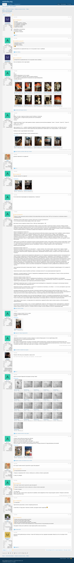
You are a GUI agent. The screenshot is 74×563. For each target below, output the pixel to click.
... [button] (8, 14)
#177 (70, 38)
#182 (70, 171)
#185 (70, 311)
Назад (4, 14)
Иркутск (11, 49)
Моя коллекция (7, 11)
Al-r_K (4, 12)
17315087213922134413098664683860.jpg (52, 105)
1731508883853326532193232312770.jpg (61, 105)
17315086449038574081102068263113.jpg (22, 105)
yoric (8, 160)
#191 (70, 480)
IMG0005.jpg (26, 389)
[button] (12, 4)
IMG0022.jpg (46, 419)
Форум (4, 4)
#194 (70, 532)
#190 (70, 463)
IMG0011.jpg (36, 399)
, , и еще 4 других (21, 349)
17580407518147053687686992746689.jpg (22, 190)
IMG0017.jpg (46, 409)
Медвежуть (7, 538)
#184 (70, 211)
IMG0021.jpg (36, 419)
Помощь (68, 558)
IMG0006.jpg (36, 389)
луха (8, 520)
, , (19, 308)
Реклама (13, 561)
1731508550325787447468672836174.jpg (42, 92)
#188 (70, 374)
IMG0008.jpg (55, 389)
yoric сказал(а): (17, 174)
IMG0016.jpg (36, 409)
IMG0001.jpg (16, 389)
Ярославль (10, 544)
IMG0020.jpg (26, 419)
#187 (70, 352)
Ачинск (11, 364)
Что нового (10, 4)
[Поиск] (69, 4)
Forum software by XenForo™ (12, 560)
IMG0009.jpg (16, 399)
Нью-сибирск (10, 165)
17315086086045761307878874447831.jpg (52, 92)
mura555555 (7, 23)
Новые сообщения (5, 6)
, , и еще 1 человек (23, 151)
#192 (70, 497)
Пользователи (17, 4)
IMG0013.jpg (55, 399)
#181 (70, 154)
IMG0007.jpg (46, 389)
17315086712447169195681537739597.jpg (32, 105)
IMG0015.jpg (26, 409)
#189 (70, 436)
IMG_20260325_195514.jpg (29, 456)
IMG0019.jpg (16, 419)
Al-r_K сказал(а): (17, 57)
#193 (70, 514)
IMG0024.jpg (16, 429)
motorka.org (9, 561)
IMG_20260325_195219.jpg (19, 456)
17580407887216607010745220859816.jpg (32, 190)
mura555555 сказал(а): (18, 41)
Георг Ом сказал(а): (17, 214)
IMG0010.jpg (26, 399)
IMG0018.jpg (55, 409)
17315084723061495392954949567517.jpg (22, 92)
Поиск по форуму (13, 6)
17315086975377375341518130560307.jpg (42, 105)
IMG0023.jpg (55, 419)
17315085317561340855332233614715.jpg (32, 92)
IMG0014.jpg (16, 409)
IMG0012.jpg (46, 399)
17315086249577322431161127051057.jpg (61, 92)
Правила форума (63, 558)
